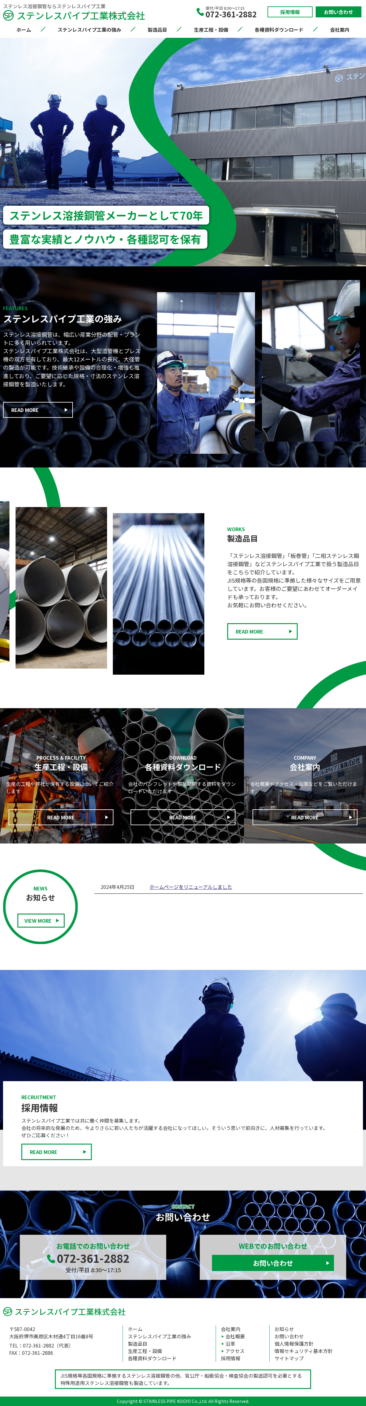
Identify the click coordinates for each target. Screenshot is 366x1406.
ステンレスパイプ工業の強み (89, 29)
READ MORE (25, 410)
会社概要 (235, 1336)
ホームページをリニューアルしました (190, 886)
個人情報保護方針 (294, 1343)
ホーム (23, 29)
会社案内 (340, 29)
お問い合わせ (338, 12)
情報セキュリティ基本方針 (303, 1351)
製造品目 (157, 29)
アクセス (235, 1351)
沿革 (230, 1343)
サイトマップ (289, 1358)
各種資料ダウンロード (279, 29)
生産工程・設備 (211, 29)
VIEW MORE (38, 920)
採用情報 (290, 12)
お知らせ (284, 1329)
